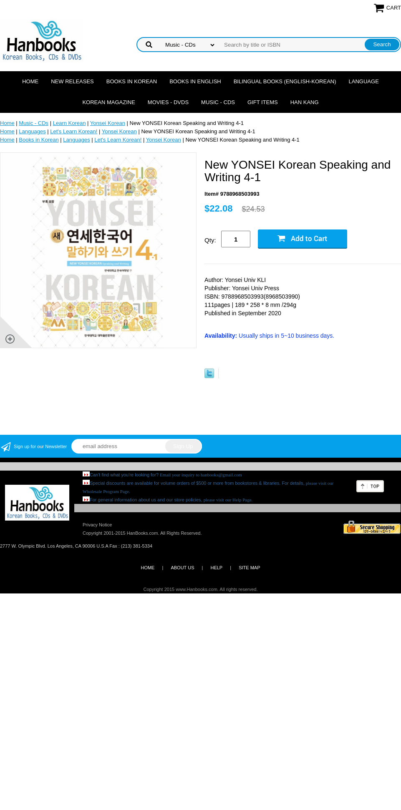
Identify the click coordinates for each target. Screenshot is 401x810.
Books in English (195, 81)
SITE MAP (249, 567)
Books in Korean (131, 81)
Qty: (210, 240)
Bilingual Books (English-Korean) (285, 81)
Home (30, 81)
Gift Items (262, 102)
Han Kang (304, 102)
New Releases (72, 81)
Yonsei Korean (107, 123)
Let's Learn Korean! (73, 131)
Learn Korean (69, 123)
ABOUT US (182, 567)
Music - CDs (218, 102)
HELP (216, 567)
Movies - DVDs (168, 102)
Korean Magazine (108, 102)
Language (364, 81)
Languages (32, 131)
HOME (147, 567)
